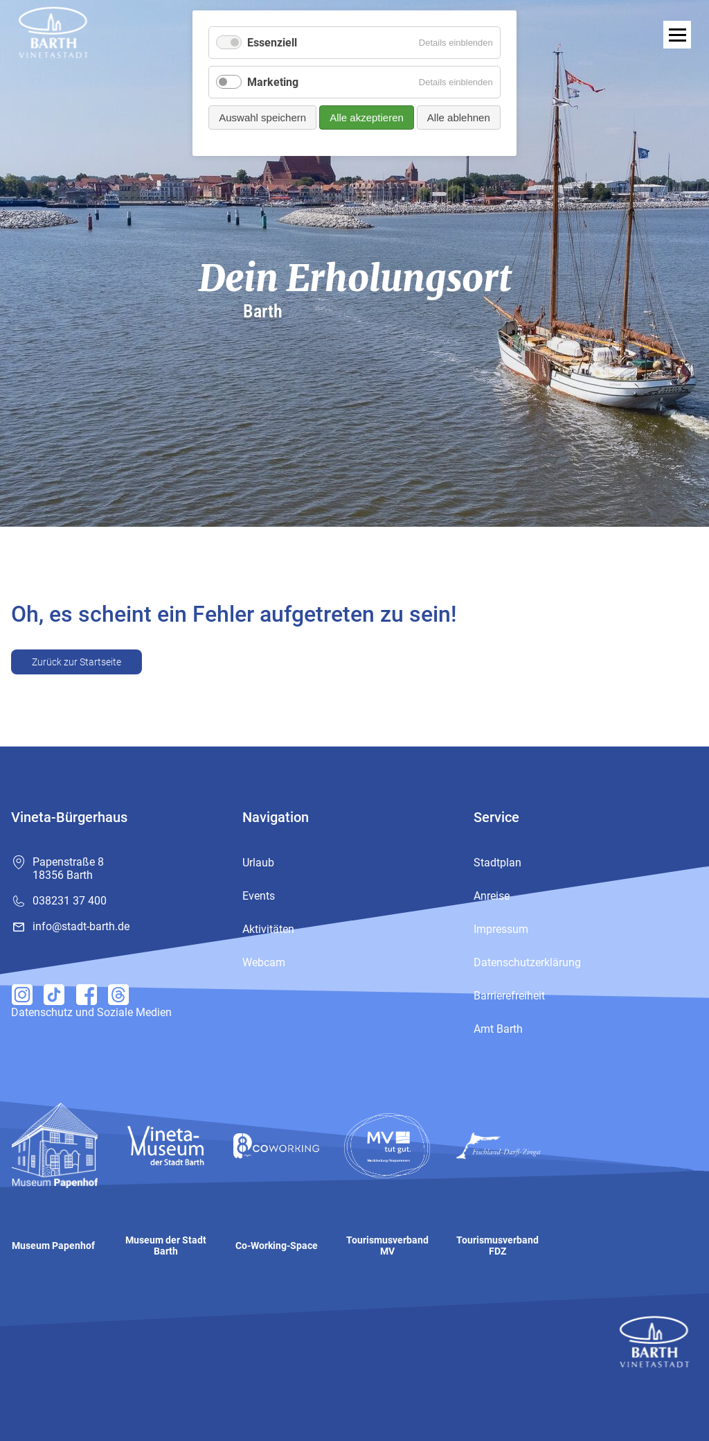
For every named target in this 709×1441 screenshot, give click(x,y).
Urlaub (258, 862)
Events (258, 895)
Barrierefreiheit (509, 995)
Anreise (492, 895)
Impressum (501, 929)
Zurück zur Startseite (76, 661)
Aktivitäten (268, 929)
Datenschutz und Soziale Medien (91, 1012)
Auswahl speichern (262, 117)
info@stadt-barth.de (81, 926)
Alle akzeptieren (367, 117)
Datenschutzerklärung (527, 962)
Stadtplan (497, 862)
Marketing (272, 82)
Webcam (263, 962)
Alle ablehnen (458, 117)
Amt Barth (498, 1029)
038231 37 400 (70, 900)
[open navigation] (677, 34)
